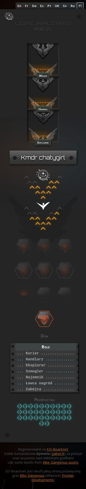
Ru (73, 6)
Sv (65, 6)
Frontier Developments (52, 477)
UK (57, 6)
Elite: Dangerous (32, 475)
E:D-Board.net (57, 449)
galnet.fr (58, 453)
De (34, 6)
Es (42, 6)
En (19, 6)
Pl (80, 6)
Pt (49, 6)
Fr (26, 6)
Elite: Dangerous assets (60, 462)
